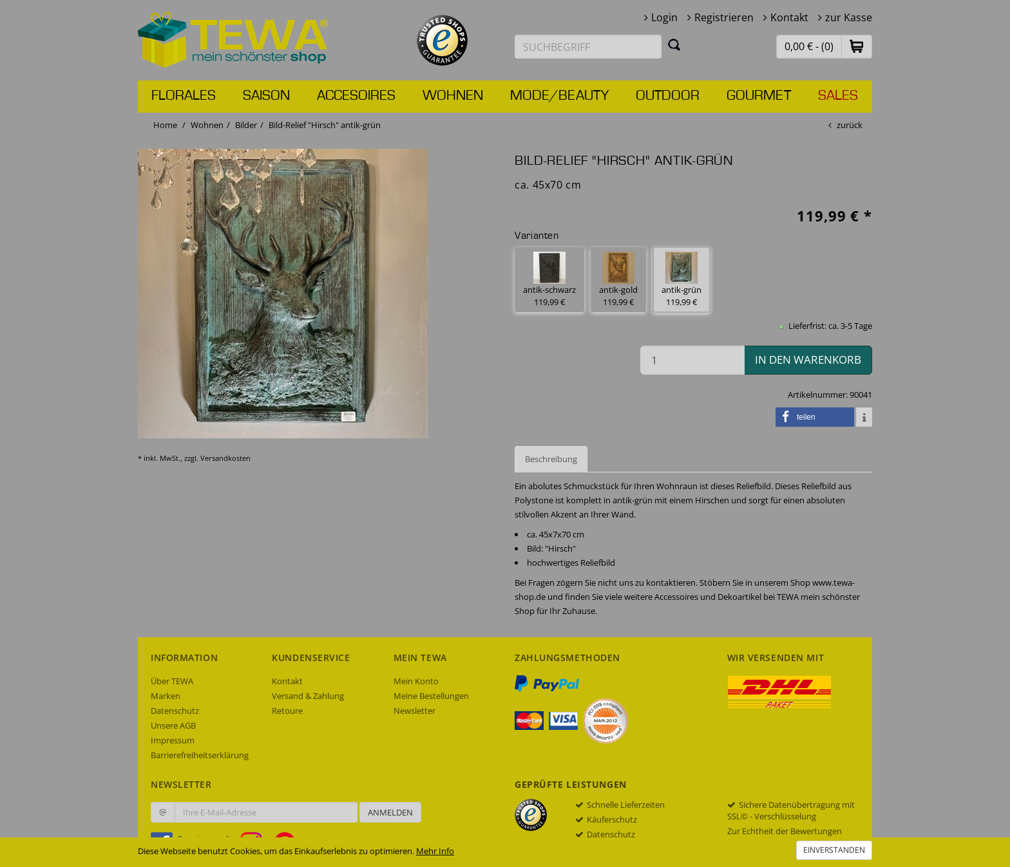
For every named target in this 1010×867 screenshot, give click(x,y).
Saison (266, 96)
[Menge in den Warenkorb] (692, 360)
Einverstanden (834, 849)
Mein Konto (416, 681)
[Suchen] (674, 44)
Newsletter (414, 710)
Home (165, 125)
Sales (838, 96)
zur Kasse (848, 17)
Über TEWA (172, 681)
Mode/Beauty (559, 96)
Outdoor (668, 96)
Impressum (173, 740)
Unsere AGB (173, 725)
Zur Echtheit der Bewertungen (784, 831)
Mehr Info (435, 851)
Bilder (246, 125)
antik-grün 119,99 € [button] (681, 280)
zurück (849, 125)
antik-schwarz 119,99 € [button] (549, 280)
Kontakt (789, 17)
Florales (183, 96)
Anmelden (390, 812)
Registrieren (724, 17)
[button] (857, 46)
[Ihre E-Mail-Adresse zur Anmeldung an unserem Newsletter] (266, 812)
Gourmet (759, 96)
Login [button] (664, 17)
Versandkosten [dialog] (225, 458)
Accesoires (356, 96)
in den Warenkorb (808, 359)
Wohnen (453, 96)
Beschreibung (551, 459)
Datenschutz (175, 710)
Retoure (287, 710)
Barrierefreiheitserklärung (200, 755)
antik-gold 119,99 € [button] (618, 280)
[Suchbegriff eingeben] (588, 47)
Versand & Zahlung (308, 696)
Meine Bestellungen (431, 696)
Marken (165, 696)
